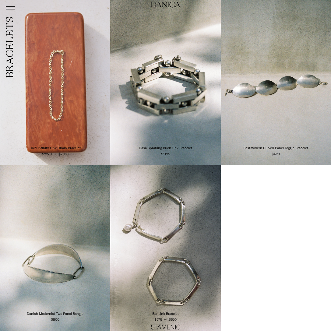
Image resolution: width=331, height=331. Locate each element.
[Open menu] (10, 7)
